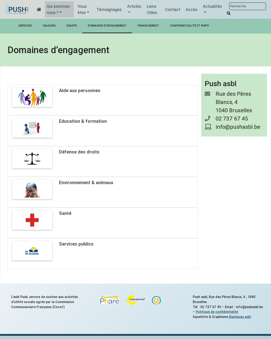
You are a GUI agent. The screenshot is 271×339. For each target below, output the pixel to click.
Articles (134, 6)
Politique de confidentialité (217, 312)
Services (25, 25)
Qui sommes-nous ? (59, 9)
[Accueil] (39, 9)
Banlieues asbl (240, 317)
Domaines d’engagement (107, 25)
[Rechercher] (228, 13)
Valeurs (49, 25)
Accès (191, 9)
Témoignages (109, 9)
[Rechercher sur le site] (247, 6)
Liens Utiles (152, 9)
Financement (148, 25)
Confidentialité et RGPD (189, 25)
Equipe (72, 25)
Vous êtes (82, 9)
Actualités (212, 6)
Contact (172, 9)
